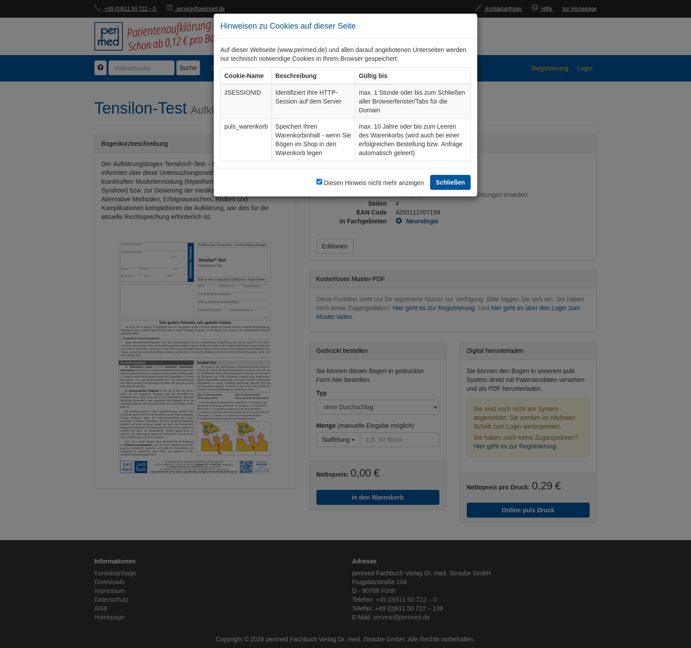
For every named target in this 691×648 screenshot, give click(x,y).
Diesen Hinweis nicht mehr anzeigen (374, 182)
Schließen (450, 182)
